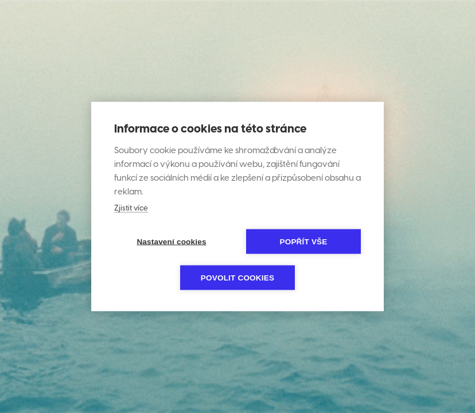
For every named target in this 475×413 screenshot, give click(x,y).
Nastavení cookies (171, 241)
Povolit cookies (237, 278)
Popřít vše (303, 241)
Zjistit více (131, 208)
